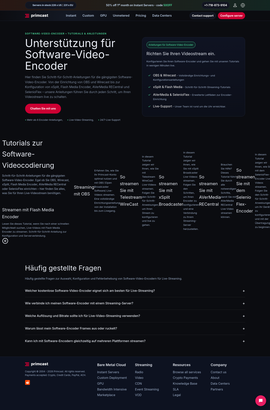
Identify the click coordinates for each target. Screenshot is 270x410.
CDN (138, 383)
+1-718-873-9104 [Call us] (215, 5)
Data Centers (162, 15)
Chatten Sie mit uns (43, 108)
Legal (177, 395)
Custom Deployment (112, 378)
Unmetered (121, 15)
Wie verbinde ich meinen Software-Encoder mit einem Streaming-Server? (79, 303)
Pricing (141, 15)
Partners (217, 389)
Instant (71, 15)
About (215, 378)
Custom (88, 15)
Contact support (203, 15)
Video (139, 378)
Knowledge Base (185, 383)
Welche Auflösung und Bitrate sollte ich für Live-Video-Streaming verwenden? (82, 316)
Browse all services (187, 372)
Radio (139, 372)
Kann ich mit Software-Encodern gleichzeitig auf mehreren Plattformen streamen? (85, 341)
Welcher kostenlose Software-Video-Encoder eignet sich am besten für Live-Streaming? (90, 291)
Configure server (231, 15)
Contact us (219, 372)
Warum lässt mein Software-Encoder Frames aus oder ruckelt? (71, 328)
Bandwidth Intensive (112, 389)
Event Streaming (147, 389)
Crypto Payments (185, 378)
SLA (176, 389)
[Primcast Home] (36, 16)
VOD (138, 395)
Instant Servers (108, 372)
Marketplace (106, 395)
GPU (103, 15)
